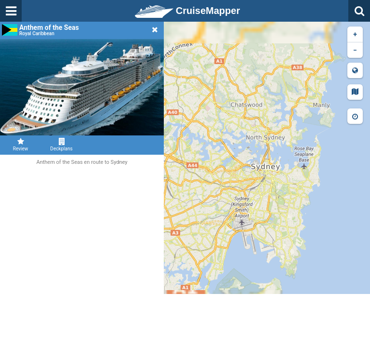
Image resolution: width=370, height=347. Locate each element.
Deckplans (61, 144)
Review (20, 144)
